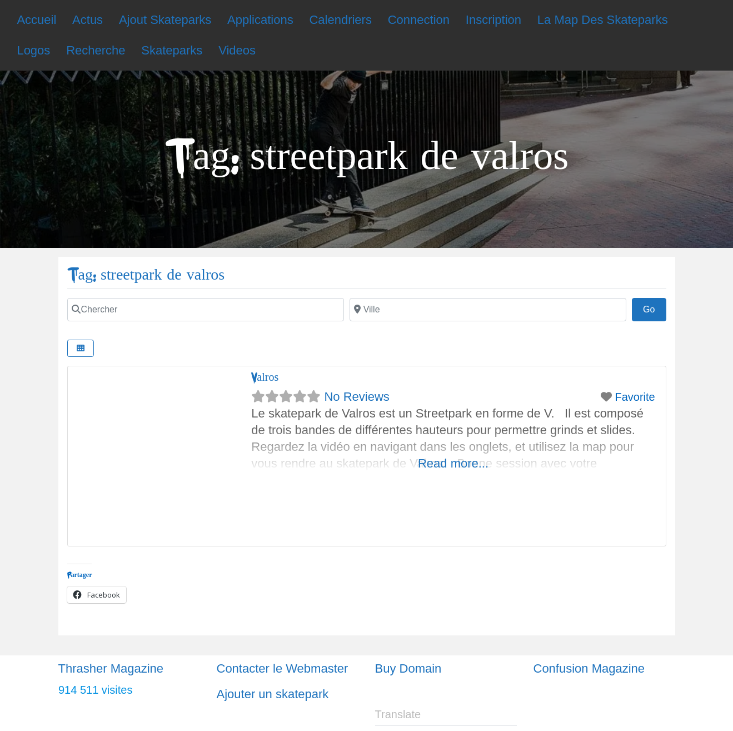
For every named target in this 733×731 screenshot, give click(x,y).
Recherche (95, 50)
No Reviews (356, 397)
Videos (237, 50)
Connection (419, 20)
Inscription (493, 20)
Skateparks (171, 50)
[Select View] (80, 348)
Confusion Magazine (589, 668)
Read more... (453, 463)
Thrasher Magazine (111, 668)
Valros (264, 377)
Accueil (36, 20)
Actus (87, 20)
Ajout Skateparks (165, 20)
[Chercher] (205, 309)
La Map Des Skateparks (602, 20)
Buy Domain (408, 668)
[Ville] (488, 309)
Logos (33, 50)
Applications (260, 20)
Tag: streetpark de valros (146, 275)
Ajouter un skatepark (273, 694)
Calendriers (340, 20)
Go (654, 308)
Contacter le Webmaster (282, 668)
